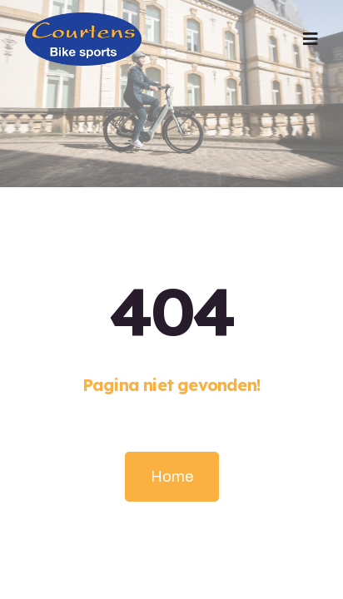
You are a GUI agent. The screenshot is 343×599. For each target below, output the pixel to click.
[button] (310, 39)
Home (172, 476)
